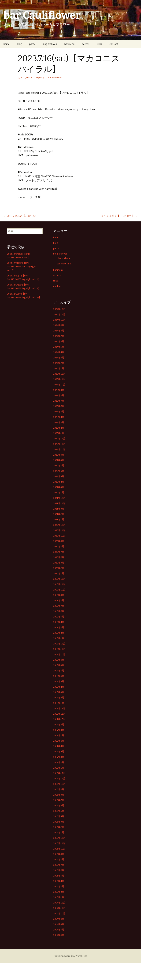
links (99, 44)
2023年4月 (58, 416)
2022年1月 (58, 492)
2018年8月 (58, 665)
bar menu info (64, 263)
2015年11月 (59, 843)
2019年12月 (59, 578)
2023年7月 (58, 400)
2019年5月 (58, 616)
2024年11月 (59, 314)
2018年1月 (58, 702)
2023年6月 (58, 406)
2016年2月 (58, 827)
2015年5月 (58, 875)
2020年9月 (58, 541)
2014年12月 (59, 902)
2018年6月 (58, 676)
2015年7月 (58, 864)
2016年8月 (58, 794)
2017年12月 (59, 708)
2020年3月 (58, 562)
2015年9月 (58, 854)
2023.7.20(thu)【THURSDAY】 (119, 216)
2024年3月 (58, 357)
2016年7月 (58, 800)
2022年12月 (59, 438)
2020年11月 (59, 530)
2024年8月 (58, 330)
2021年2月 (58, 514)
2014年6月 (58, 935)
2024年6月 (58, 341)
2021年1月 (58, 519)
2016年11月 (59, 778)
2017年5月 (58, 746)
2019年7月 (58, 605)
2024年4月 (58, 352)
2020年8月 (58, 546)
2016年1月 (58, 832)
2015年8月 (58, 859)
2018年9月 (58, 659)
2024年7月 (58, 336)
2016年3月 (58, 821)
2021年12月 (59, 497)
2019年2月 (58, 632)
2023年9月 (58, 390)
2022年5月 (58, 476)
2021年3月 (58, 508)
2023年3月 (58, 422)
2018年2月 (58, 697)
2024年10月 (59, 319)
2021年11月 (59, 503)
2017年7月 (58, 735)
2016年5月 (58, 810)
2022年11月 (59, 443)
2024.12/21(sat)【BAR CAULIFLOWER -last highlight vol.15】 (21, 266)
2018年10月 (59, 654)
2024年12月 (59, 309)
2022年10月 (59, 449)
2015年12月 (59, 837)
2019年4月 (58, 622)
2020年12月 (59, 524)
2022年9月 (58, 454)
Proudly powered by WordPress (70, 955)
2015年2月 (58, 891)
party (32, 44)
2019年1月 (58, 638)
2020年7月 (58, 551)
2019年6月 (58, 611)
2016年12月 (59, 773)
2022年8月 (58, 460)
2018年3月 (58, 692)
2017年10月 (59, 719)
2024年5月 (58, 346)
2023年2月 (58, 427)
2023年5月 (58, 411)
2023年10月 (59, 384)
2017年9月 (58, 724)
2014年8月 (58, 924)
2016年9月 (58, 789)
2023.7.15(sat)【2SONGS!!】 (21, 216)
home (6, 44)
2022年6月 (58, 470)
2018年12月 (59, 643)
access (86, 44)
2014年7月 (58, 929)
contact (113, 44)
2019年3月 (58, 627)
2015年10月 (59, 848)
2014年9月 (58, 918)
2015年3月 (58, 886)
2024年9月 (58, 325)
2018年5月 (58, 681)
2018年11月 (59, 649)
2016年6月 (58, 805)
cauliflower (56, 77)
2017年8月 (58, 729)
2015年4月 (58, 881)
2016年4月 (58, 816)
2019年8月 (58, 600)
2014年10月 (59, 913)
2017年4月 (58, 751)
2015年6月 (58, 870)
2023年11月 (59, 379)
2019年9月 (58, 595)
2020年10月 (59, 535)
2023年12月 (59, 373)
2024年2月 (58, 363)
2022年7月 (58, 465)
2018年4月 (58, 686)
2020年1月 (58, 573)
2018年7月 (58, 670)
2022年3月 (58, 487)
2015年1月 (58, 897)
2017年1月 (58, 767)
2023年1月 (58, 433)
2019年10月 (59, 589)
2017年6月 (58, 740)
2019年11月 (59, 584)
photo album (63, 258)
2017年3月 (58, 756)
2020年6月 (58, 557)
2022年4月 (58, 481)
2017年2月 (58, 762)
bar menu (69, 44)
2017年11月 (59, 713)
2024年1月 (58, 368)
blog (19, 44)
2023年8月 (58, 395)
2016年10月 (59, 783)
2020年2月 (58, 568)
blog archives (50, 44)
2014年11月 (59, 908)
